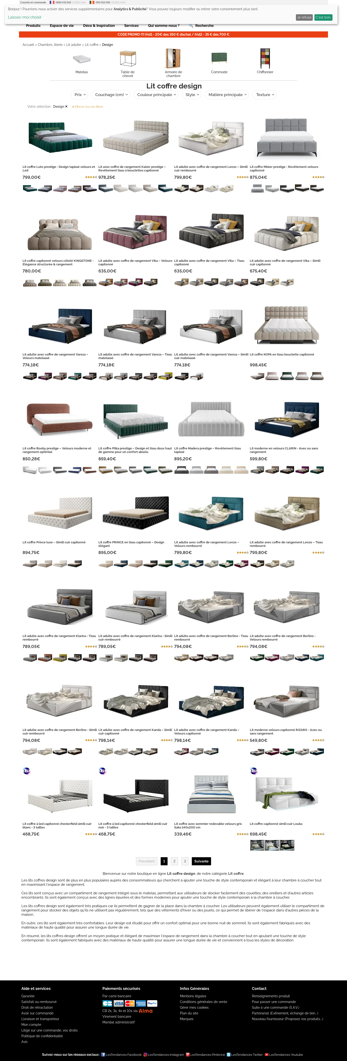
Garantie (27, 996)
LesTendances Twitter (245, 1054)
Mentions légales (193, 996)
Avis (24, 1042)
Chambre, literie (50, 45)
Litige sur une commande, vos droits (49, 1030)
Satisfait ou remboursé (39, 1002)
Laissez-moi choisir (25, 17)
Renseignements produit (271, 996)
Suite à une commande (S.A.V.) (275, 1007)
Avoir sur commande (37, 1013)
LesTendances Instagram (164, 1054)
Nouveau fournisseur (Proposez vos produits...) (287, 1019)
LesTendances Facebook (121, 1054)
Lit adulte (73, 45)
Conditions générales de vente (203, 1002)
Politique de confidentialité (42, 1036)
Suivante (201, 861)
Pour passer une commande (274, 1002)
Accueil (28, 45)
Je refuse (304, 17)
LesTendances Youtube (284, 1054)
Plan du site (189, 1013)
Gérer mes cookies (194, 1007)
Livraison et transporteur (40, 1019)
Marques (186, 1019)
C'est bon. (323, 17)
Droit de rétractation (37, 1007)
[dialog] (171, 14)
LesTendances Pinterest (205, 1054)
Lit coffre (91, 45)
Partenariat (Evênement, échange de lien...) (285, 1013)
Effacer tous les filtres (87, 106)
